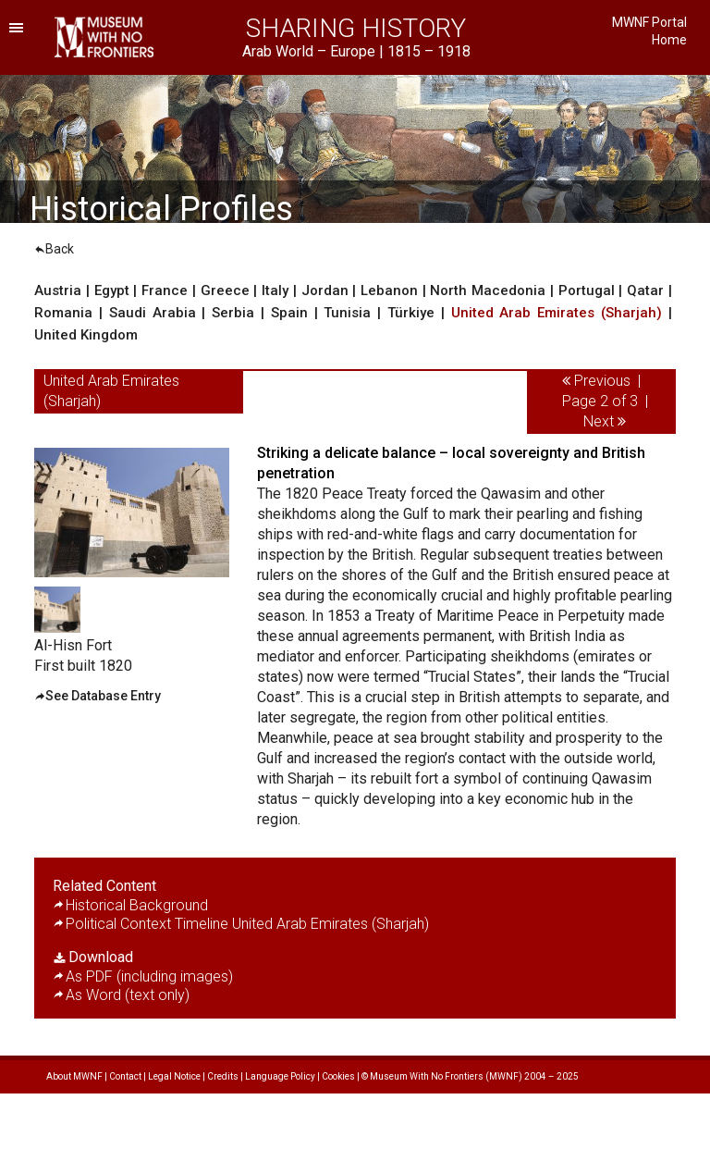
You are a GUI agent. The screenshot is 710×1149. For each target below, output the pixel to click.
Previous (602, 380)
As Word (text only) (128, 995)
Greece (225, 290)
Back (54, 248)
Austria (57, 290)
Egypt (111, 290)
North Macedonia (487, 290)
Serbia (233, 312)
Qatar (645, 290)
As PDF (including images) (149, 976)
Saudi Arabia (152, 312)
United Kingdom (86, 335)
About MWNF (74, 1076)
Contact (125, 1076)
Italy (275, 290)
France (164, 290)
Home (669, 39)
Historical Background (137, 905)
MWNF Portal (649, 22)
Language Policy (280, 1076)
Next (598, 421)
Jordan (325, 290)
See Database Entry (103, 695)
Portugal (586, 290)
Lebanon (389, 290)
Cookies (338, 1076)
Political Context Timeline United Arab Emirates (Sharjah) (247, 924)
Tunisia (347, 312)
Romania (63, 312)
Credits (223, 1076)
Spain (289, 312)
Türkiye (411, 312)
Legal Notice (174, 1076)
